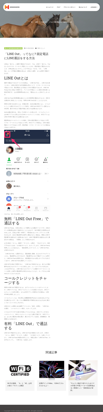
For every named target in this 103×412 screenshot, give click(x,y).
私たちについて (83, 7)
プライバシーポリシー (69, 7)
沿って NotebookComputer (13, 48)
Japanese (94, 7)
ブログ (58, 7)
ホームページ (49, 7)
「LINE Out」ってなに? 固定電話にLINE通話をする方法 (56, 22)
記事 (36, 22)
